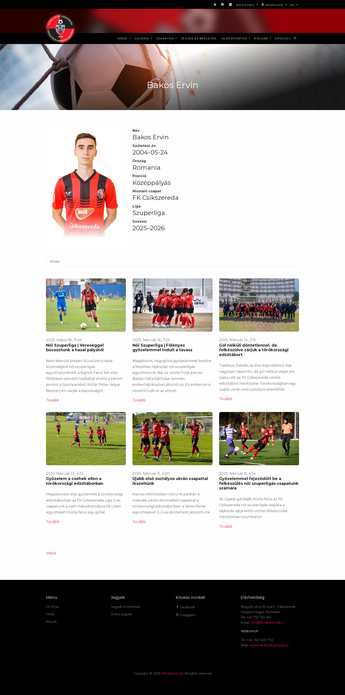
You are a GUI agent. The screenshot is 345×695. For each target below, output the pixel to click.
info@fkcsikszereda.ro (267, 623)
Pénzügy (283, 38)
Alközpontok (236, 38)
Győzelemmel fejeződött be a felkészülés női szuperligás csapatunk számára (259, 483)
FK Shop (52, 607)
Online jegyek (121, 614)
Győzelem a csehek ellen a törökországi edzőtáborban (74, 481)
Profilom (274, 5)
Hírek (124, 38)
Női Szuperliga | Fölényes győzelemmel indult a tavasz (162, 348)
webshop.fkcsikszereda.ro (269, 645)
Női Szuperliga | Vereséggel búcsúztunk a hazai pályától (75, 348)
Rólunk (263, 38)
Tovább (52, 400)
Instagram (186, 615)
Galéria (143, 38)
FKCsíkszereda (172, 673)
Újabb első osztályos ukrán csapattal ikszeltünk (170, 481)
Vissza (51, 553)
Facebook (185, 607)
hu (294, 5)
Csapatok (167, 38)
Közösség (248, 5)
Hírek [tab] (55, 261)
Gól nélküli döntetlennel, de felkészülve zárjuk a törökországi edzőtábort (254, 350)
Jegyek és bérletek (199, 38)
